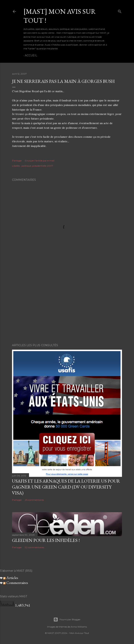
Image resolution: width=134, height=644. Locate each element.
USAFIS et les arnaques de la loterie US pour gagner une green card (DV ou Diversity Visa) (66, 487)
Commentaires (15, 582)
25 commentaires (34, 499)
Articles (10, 577)
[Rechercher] (119, 10)
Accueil (31, 55)
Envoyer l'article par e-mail (39, 160)
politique (26, 165)
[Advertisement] (67, 307)
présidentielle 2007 (42, 165)
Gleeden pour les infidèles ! (46, 540)
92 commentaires (34, 547)
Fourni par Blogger (67, 619)
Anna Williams (79, 626)
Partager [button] (17, 160)
